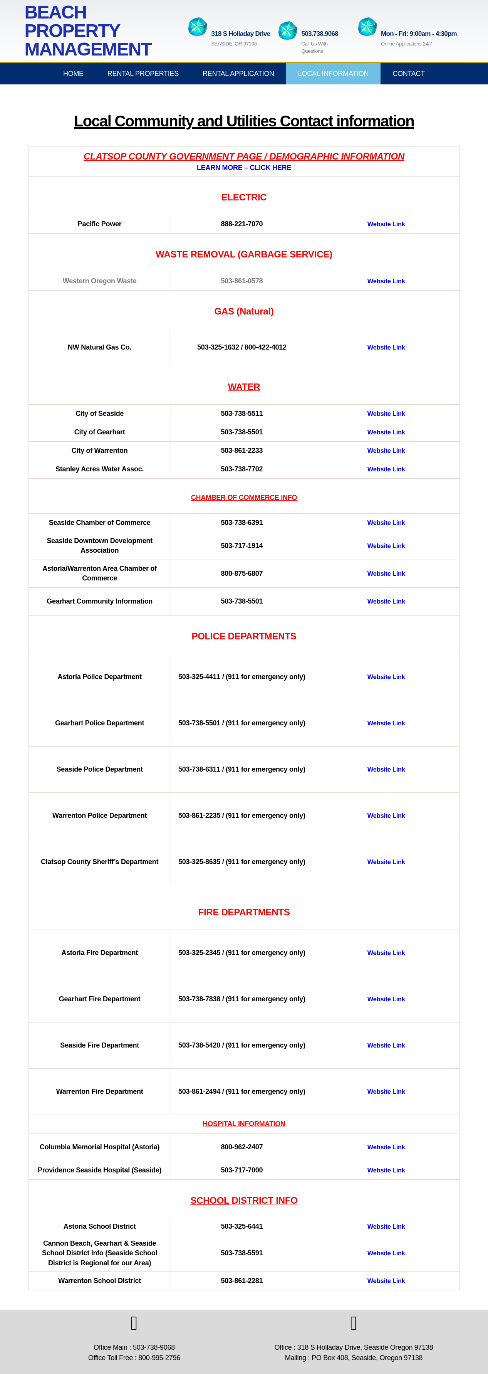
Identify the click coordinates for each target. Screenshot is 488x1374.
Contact (408, 73)
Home (73, 73)
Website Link (386, 224)
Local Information (333, 73)
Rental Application (238, 73)
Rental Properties (143, 73)
